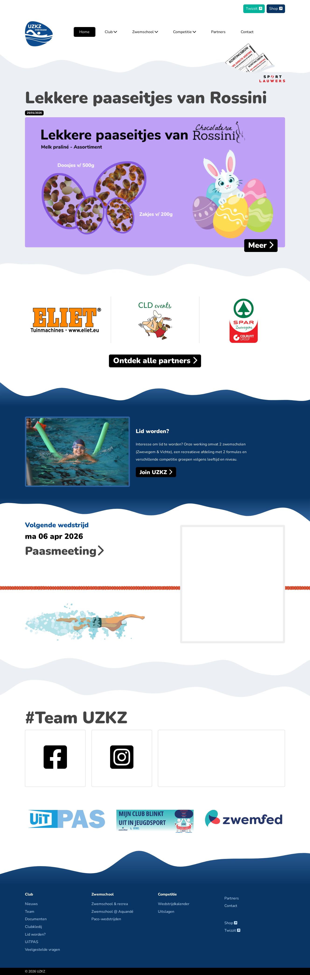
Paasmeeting (64, 551)
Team (29, 911)
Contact (247, 31)
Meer (260, 245)
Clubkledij (33, 926)
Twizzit (254, 8)
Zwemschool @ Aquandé (112, 911)
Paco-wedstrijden (106, 919)
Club (111, 31)
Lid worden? (35, 934)
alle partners (155, 360)
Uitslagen (166, 911)
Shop (276, 8)
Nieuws (31, 903)
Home (84, 31)
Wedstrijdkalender (173, 903)
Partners (218, 31)
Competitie (184, 31)
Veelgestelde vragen (42, 949)
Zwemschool (145, 31)
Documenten (36, 919)
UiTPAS (31, 941)
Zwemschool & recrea (109, 903)
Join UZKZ (156, 472)
